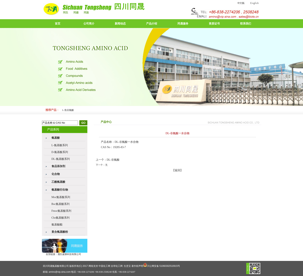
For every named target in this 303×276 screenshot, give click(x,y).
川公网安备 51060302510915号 (163, 266)
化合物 (56, 174)
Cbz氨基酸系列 (61, 217)
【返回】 (177, 170)
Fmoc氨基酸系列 (61, 210)
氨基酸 (56, 137)
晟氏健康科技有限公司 (69, 254)
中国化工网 (104, 266)
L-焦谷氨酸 (68, 110)
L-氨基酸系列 (60, 145)
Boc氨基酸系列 (61, 204)
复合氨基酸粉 (60, 231)
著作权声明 (137, 266)
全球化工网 (117, 266)
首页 (57, 23)
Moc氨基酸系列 (61, 197)
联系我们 (245, 23)
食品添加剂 (58, 166)
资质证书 (214, 23)
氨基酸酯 (57, 224)
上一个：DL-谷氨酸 (107, 159)
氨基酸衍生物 (60, 189)
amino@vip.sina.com (60, 272)
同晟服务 (182, 23)
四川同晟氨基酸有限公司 (56, 266)
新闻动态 (120, 23)
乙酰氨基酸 (58, 181)
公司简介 (88, 23)
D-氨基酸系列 (60, 152)
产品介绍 (151, 23)
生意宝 (127, 266)
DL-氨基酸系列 (61, 158)
